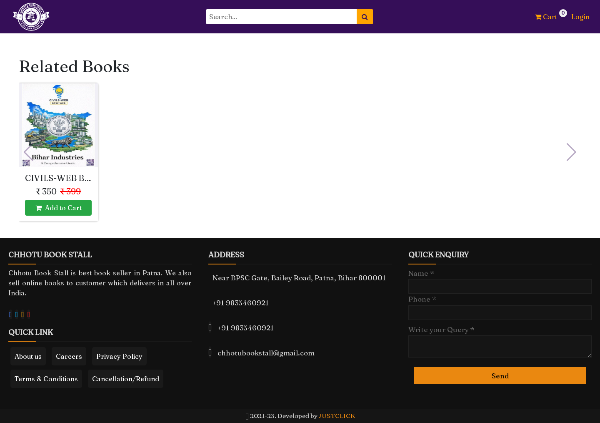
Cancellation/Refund (125, 379)
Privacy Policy (119, 356)
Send (500, 375)
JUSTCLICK (337, 416)
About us (28, 356)
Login (580, 17)
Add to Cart (58, 208)
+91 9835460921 (240, 302)
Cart (546, 17)
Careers (69, 356)
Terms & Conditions (46, 379)
